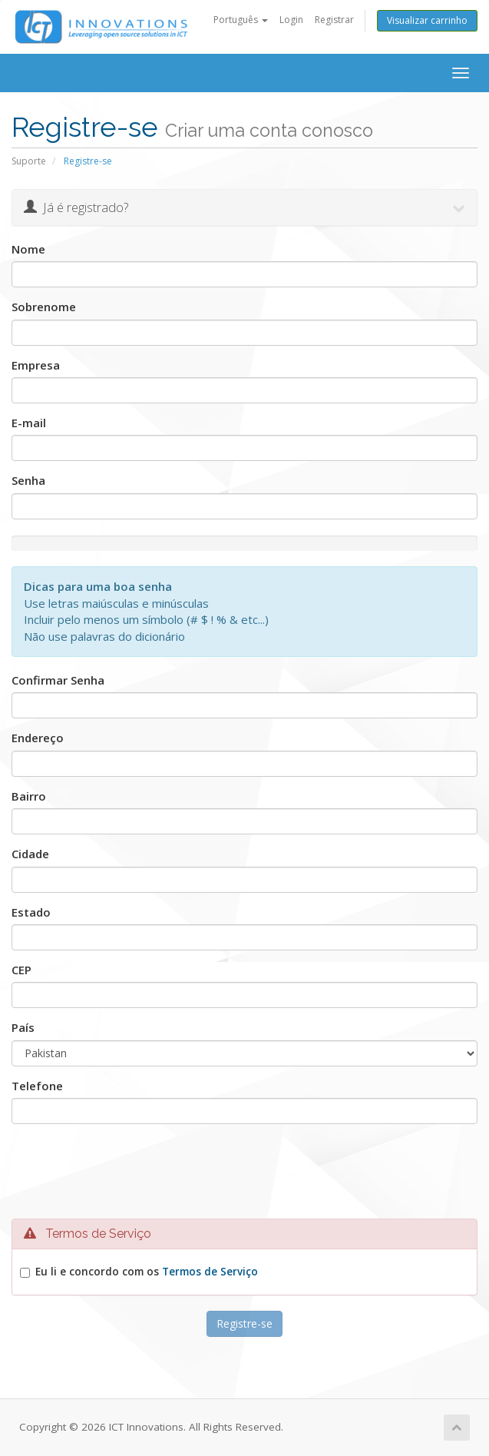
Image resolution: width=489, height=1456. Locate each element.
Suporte (29, 160)
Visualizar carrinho (427, 20)
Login (291, 19)
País (23, 1027)
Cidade (30, 853)
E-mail (29, 422)
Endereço (38, 737)
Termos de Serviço (210, 1272)
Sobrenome (44, 306)
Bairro (29, 796)
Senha (28, 480)
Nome (28, 249)
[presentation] (248, 1175)
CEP (21, 969)
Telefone (37, 1085)
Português (240, 19)
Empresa (36, 365)
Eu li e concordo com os (146, 1272)
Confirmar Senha (58, 680)
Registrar (334, 19)
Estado (31, 912)
